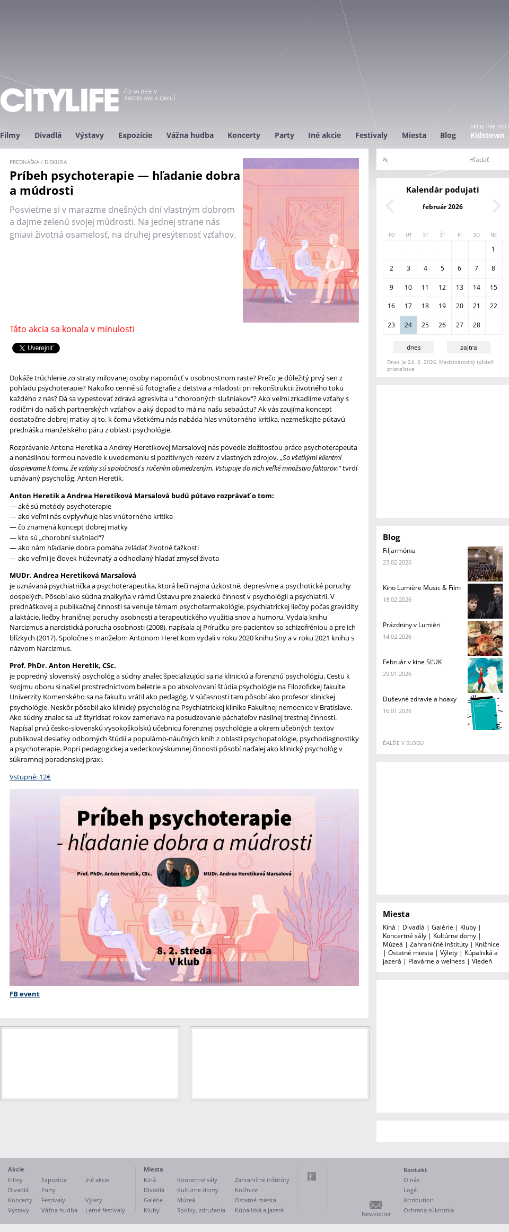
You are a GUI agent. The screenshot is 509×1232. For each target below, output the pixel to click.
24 (408, 324)
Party (284, 135)
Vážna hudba (190, 135)
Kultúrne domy (454, 935)
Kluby (468, 927)
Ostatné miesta (410, 952)
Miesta (414, 135)
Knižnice (487, 944)
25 (425, 324)
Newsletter (376, 1214)
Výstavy (89, 135)
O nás (411, 1180)
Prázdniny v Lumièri (412, 624)
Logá (410, 1190)
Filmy (10, 135)
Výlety (449, 952)
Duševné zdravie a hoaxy (420, 699)
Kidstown (487, 135)
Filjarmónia (399, 550)
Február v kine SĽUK (412, 661)
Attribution (418, 1200)
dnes (414, 347)
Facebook (312, 1176)
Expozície (135, 135)
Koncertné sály (404, 935)
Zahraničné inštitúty (439, 944)
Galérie (442, 927)
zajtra (468, 347)
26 (442, 324)
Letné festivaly (105, 1210)
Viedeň (482, 961)
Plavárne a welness (436, 961)
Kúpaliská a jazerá (259, 1210)
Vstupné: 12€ (30, 777)
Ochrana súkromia (428, 1210)
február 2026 (443, 206)
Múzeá (393, 944)
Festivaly (371, 135)
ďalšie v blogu (403, 743)
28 (476, 324)
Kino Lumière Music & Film (422, 587)
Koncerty (243, 135)
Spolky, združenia (201, 1210)
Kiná (389, 927)
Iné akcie (324, 135)
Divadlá (48, 135)
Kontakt (415, 1170)
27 (459, 324)
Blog (448, 135)
